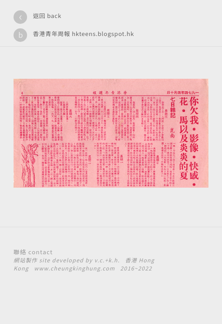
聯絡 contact (33, 252)
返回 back (47, 15)
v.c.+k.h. (107, 260)
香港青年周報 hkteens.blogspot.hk (83, 33)
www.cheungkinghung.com (74, 268)
